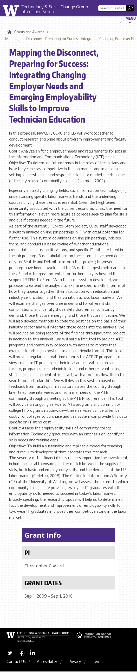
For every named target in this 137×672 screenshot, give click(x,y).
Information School (38, 12)
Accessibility (47, 661)
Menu (131, 18)
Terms (98, 661)
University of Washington (12, 12)
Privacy (75, 661)
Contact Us (15, 661)
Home (8, 32)
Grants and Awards (29, 31)
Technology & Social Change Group (54, 6)
